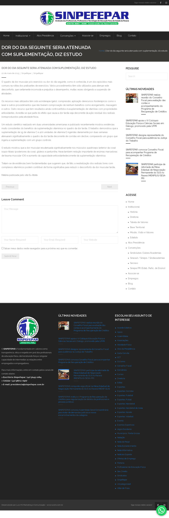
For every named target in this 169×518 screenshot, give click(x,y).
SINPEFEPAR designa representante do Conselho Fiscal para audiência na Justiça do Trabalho (146, 145)
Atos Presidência (136, 250)
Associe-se (133, 281)
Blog (130, 291)
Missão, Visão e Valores (142, 240)
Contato (132, 296)
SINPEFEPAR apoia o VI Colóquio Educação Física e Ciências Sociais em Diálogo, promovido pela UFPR (145, 131)
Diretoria (134, 224)
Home (101, 55)
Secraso (134, 270)
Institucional (134, 214)
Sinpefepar (26, 81)
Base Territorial (137, 235)
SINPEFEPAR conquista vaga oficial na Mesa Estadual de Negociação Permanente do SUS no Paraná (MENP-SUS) (84, 395)
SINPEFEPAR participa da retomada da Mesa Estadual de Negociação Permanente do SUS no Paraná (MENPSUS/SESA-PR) (153, 179)
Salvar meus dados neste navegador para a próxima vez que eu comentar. (41, 256)
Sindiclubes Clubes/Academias (145, 260)
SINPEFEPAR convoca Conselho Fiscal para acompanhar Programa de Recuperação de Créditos (145, 160)
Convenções (134, 255)
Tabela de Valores (139, 230)
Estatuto (134, 245)
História (133, 219)
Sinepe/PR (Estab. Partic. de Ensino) (147, 275)
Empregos (133, 286)
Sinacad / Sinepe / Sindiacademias (147, 265)
